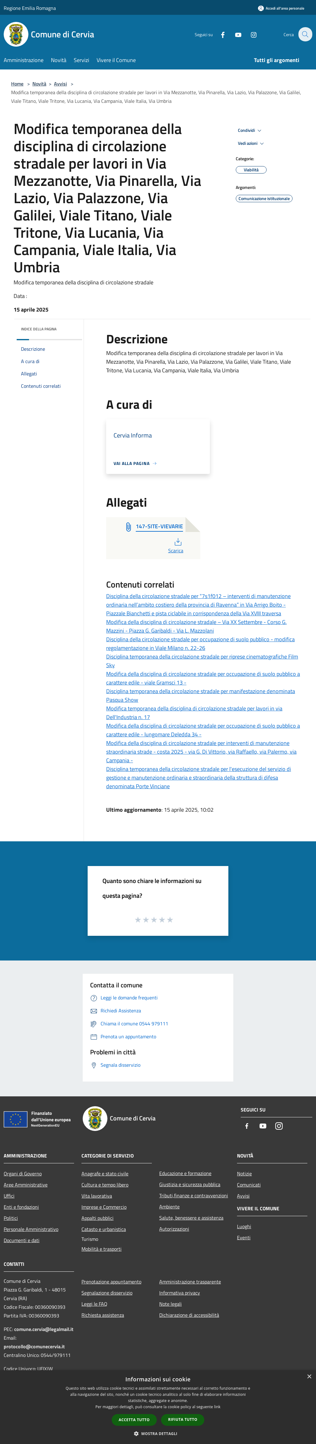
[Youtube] (234, 34)
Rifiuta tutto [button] (183, 1419)
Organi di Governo (23, 1173)
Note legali (170, 1304)
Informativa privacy (179, 1292)
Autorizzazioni (174, 1229)
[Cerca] (304, 34)
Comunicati (249, 1184)
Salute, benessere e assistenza (191, 1217)
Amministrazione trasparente (190, 1281)
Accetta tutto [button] (134, 1419)
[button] (158, 1433)
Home (17, 83)
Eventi (244, 1237)
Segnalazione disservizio (106, 1292)
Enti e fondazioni (21, 1207)
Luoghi (244, 1226)
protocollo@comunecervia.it (34, 1346)
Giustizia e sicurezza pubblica (189, 1184)
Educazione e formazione (185, 1173)
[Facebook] (219, 34)
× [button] (309, 1377)
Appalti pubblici (97, 1218)
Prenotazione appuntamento (111, 1281)
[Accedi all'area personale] (281, 8)
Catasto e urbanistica (103, 1229)
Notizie (244, 1173)
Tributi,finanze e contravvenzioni (193, 1195)
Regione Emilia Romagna (30, 8)
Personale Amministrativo (31, 1229)
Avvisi (60, 83)
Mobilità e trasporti (101, 1249)
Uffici (9, 1195)
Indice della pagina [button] (38, 329)
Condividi (250, 130)
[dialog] (158, 1407)
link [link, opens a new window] (217, 1406)
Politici (11, 1218)
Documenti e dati (22, 1240)
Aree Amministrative (26, 1184)
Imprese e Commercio (104, 1207)
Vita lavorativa (96, 1195)
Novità (39, 83)
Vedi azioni (252, 143)
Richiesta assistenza (102, 1315)
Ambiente (169, 1206)
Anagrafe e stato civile (104, 1173)
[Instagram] (250, 34)
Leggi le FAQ (94, 1304)
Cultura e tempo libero (104, 1184)
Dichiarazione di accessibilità (189, 1315)
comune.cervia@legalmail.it (43, 1329)
